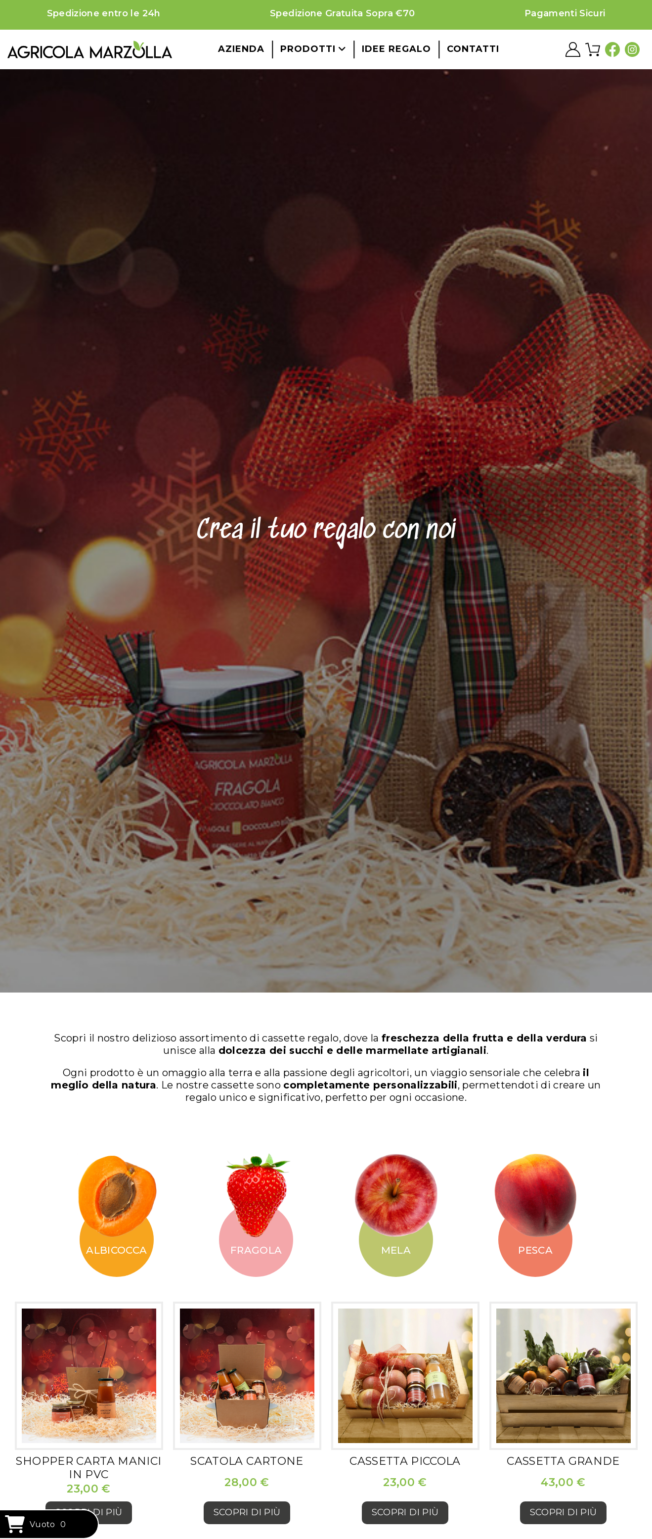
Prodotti (313, 49)
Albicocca (116, 1250)
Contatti (473, 49)
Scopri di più (247, 1512)
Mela (396, 1250)
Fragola (256, 1250)
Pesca (535, 1250)
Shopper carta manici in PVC (88, 1467)
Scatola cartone (246, 1461)
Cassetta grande (563, 1461)
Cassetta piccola (405, 1461)
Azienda (241, 49)
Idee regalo (396, 49)
